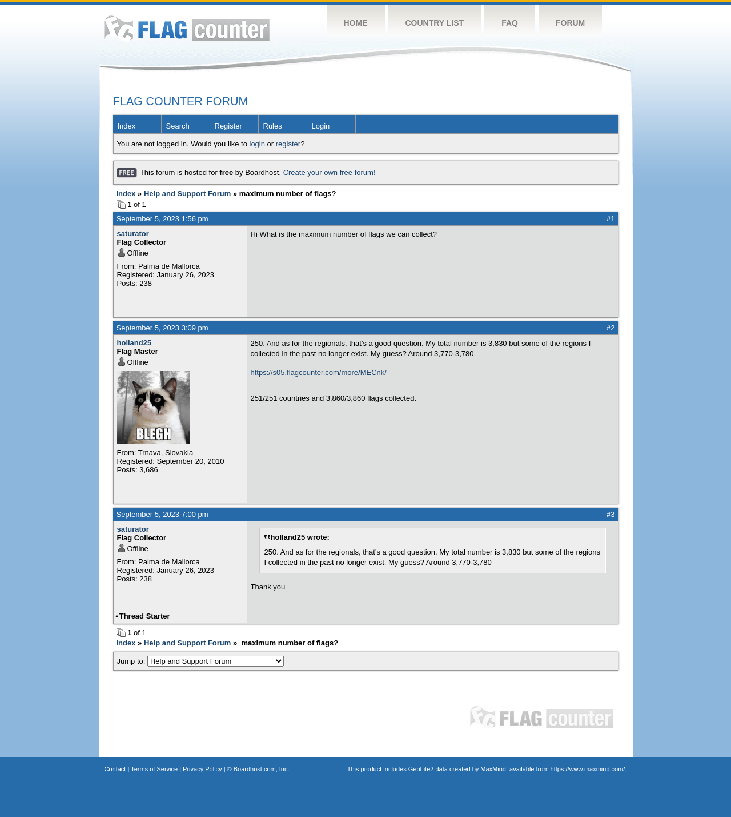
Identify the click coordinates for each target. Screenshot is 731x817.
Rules (272, 126)
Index (127, 126)
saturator (133, 233)
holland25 (134, 342)
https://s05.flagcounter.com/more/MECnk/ (319, 372)
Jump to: (200, 661)
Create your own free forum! (329, 172)
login (257, 144)
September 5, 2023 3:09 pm (162, 328)
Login (321, 126)
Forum (570, 22)
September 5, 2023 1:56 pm (162, 218)
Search (178, 126)
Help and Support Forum (187, 193)
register (288, 144)
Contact (115, 769)
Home (356, 22)
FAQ (509, 22)
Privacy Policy (202, 769)
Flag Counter (187, 28)
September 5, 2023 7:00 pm (162, 514)
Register (228, 126)
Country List (434, 22)
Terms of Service (154, 769)
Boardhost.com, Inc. (262, 769)
